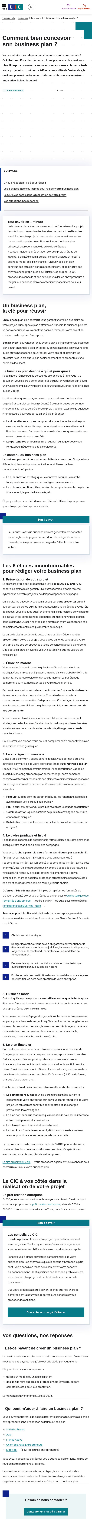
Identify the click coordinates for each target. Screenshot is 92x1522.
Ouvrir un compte (68, 8)
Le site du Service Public (16, 1098)
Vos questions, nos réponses (21, 137)
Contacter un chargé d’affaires (46, 1249)
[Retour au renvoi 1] (83, 1504)
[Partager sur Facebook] (50, 1478)
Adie (9, 1371)
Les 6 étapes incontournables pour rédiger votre (41, 125)
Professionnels (8, 18)
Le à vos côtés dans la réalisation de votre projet (35, 131)
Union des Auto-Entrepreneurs (24, 1381)
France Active (14, 1376)
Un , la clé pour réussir (25, 119)
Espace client (84, 8)
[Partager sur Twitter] (42, 1478)
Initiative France (15, 1366)
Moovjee (11, 1386)
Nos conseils (23, 18)
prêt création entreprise (46, 1141)
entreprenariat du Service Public (22, 842)
